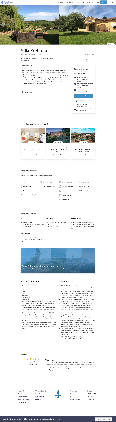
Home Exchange (23, 396)
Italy (22, 54)
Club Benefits (39, 396)
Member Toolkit (75, 399)
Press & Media (22, 402)
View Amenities (25, 60)
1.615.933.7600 (91, 394)
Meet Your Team (23, 399)
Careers (20, 405)
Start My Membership (103, 419)
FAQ (71, 396)
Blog (71, 394)
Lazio (26, 54)
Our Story (21, 394)
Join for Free (84, 96)
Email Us (89, 396)
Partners (38, 399)
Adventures (39, 394)
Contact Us (90, 399)
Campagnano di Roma (35, 54)
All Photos (110, 44)
